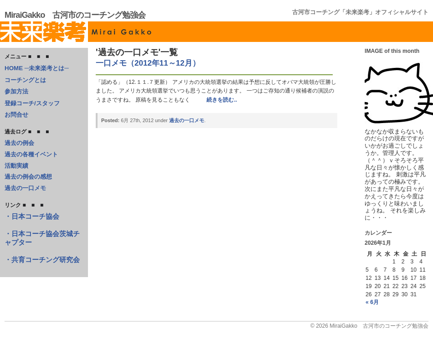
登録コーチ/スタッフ (32, 103)
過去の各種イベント (31, 154)
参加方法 (16, 91)
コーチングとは (25, 80)
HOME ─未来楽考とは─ (37, 68)
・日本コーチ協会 (32, 216)
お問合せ (16, 114)
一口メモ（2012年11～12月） (148, 63)
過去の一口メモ (25, 188)
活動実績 (16, 165)
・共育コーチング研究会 (42, 259)
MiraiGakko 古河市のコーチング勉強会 (75, 15)
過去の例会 (19, 142)
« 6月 (372, 302)
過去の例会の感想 (28, 176)
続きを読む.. (221, 100)
